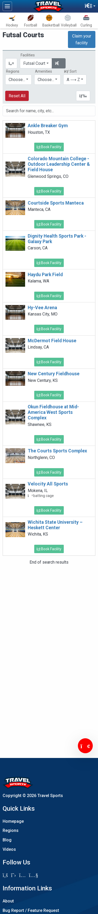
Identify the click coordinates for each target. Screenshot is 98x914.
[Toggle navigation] (7, 6)
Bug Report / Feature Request (31, 910)
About (8, 901)
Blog (7, 839)
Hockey (12, 21)
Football (30, 21)
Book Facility (49, 147)
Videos (9, 849)
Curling (86, 21)
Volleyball (69, 21)
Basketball (50, 21)
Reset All (17, 95)
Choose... (17, 79)
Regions (11, 830)
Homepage (13, 821)
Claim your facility (81, 39)
